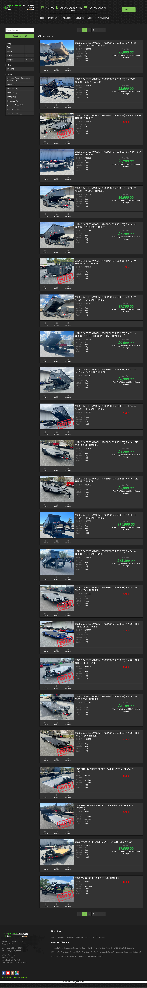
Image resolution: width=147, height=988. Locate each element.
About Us (70, 938)
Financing (79, 938)
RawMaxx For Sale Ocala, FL (104, 953)
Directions (23, 978)
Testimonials (100, 938)
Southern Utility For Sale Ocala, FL (91, 957)
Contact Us (128, 9)
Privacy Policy (6, 978)
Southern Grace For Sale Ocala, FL (129, 953)
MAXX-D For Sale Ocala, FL (124, 948)
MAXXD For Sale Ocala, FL (82, 953)
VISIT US (47, 8)
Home (53, 938)
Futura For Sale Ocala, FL (103, 948)
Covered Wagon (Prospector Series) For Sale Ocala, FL (71, 948)
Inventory (61, 938)
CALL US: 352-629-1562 (69, 8)
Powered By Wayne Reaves (73, 982)
